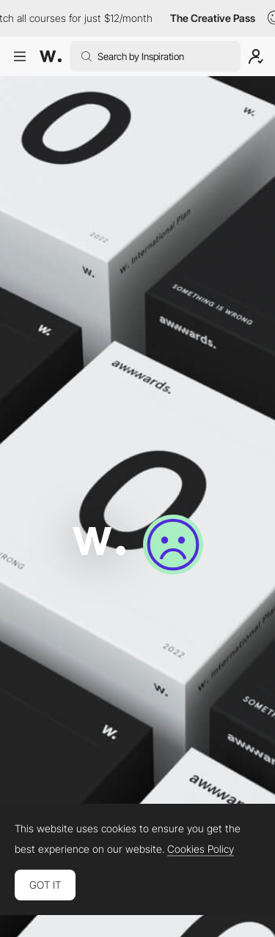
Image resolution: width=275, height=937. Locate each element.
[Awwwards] (51, 56)
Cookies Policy (200, 849)
